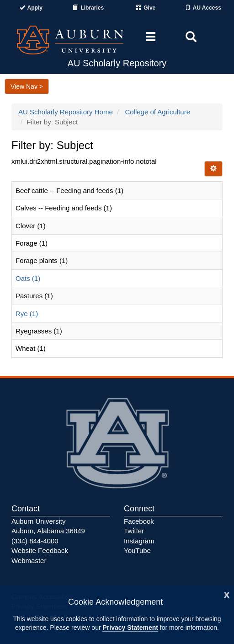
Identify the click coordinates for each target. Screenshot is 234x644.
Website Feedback (39, 550)
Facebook (139, 521)
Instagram (139, 541)
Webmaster (28, 560)
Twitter (134, 531)
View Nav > (27, 86)
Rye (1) (27, 313)
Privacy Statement (130, 627)
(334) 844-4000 (34, 541)
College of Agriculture (157, 112)
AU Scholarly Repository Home (65, 112)
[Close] (226, 594)
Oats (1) (28, 278)
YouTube (137, 550)
